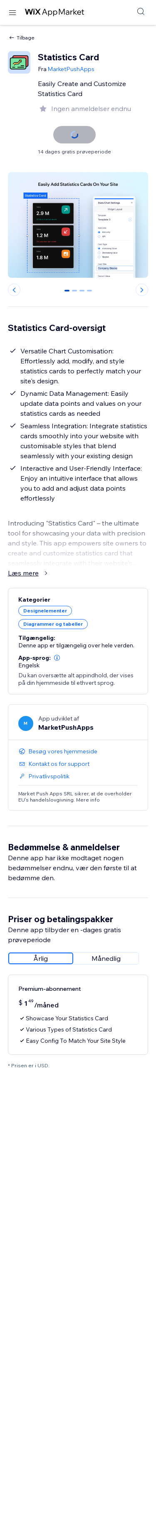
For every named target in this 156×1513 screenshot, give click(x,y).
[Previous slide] (14, 290)
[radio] (40, 958)
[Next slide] (142, 290)
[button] (57, 657)
